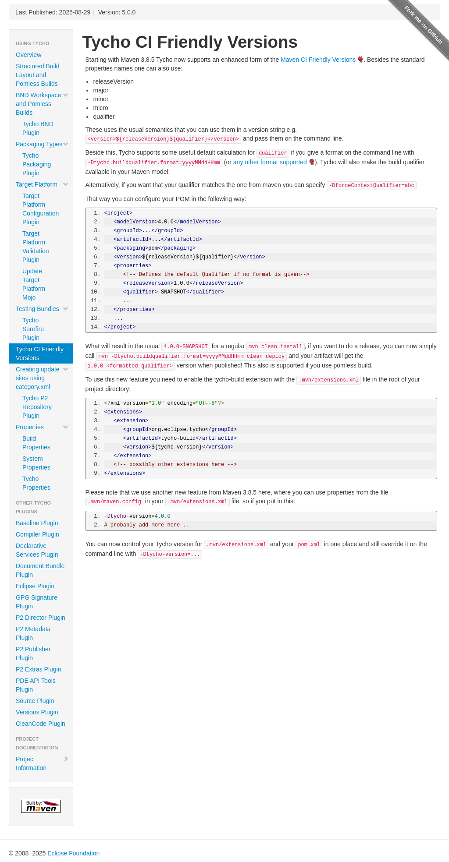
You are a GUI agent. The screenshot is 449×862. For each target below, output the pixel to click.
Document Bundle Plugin (40, 570)
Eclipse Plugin (35, 586)
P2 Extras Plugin (38, 669)
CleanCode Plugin (40, 723)
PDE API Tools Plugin (36, 685)
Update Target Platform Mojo (33, 284)
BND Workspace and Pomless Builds (42, 104)
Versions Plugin (37, 712)
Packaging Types (42, 144)
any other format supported (270, 162)
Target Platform (42, 184)
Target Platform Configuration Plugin (40, 209)
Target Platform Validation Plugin (35, 246)
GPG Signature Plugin (36, 602)
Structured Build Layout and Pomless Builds (38, 75)
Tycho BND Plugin (37, 128)
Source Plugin (35, 700)
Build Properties (36, 443)
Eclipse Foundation (73, 853)
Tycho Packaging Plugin (36, 164)
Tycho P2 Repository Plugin (37, 407)
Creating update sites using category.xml (42, 378)
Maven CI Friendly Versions (318, 59)
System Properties (36, 463)
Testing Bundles (42, 308)
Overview (28, 54)
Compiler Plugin (37, 534)
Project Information (42, 763)
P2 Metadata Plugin (33, 633)
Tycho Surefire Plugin (33, 329)
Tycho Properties (36, 483)
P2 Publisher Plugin (33, 653)
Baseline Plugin (37, 522)
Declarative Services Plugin (37, 550)
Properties (42, 427)
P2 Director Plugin (40, 617)
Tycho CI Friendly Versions (40, 353)
